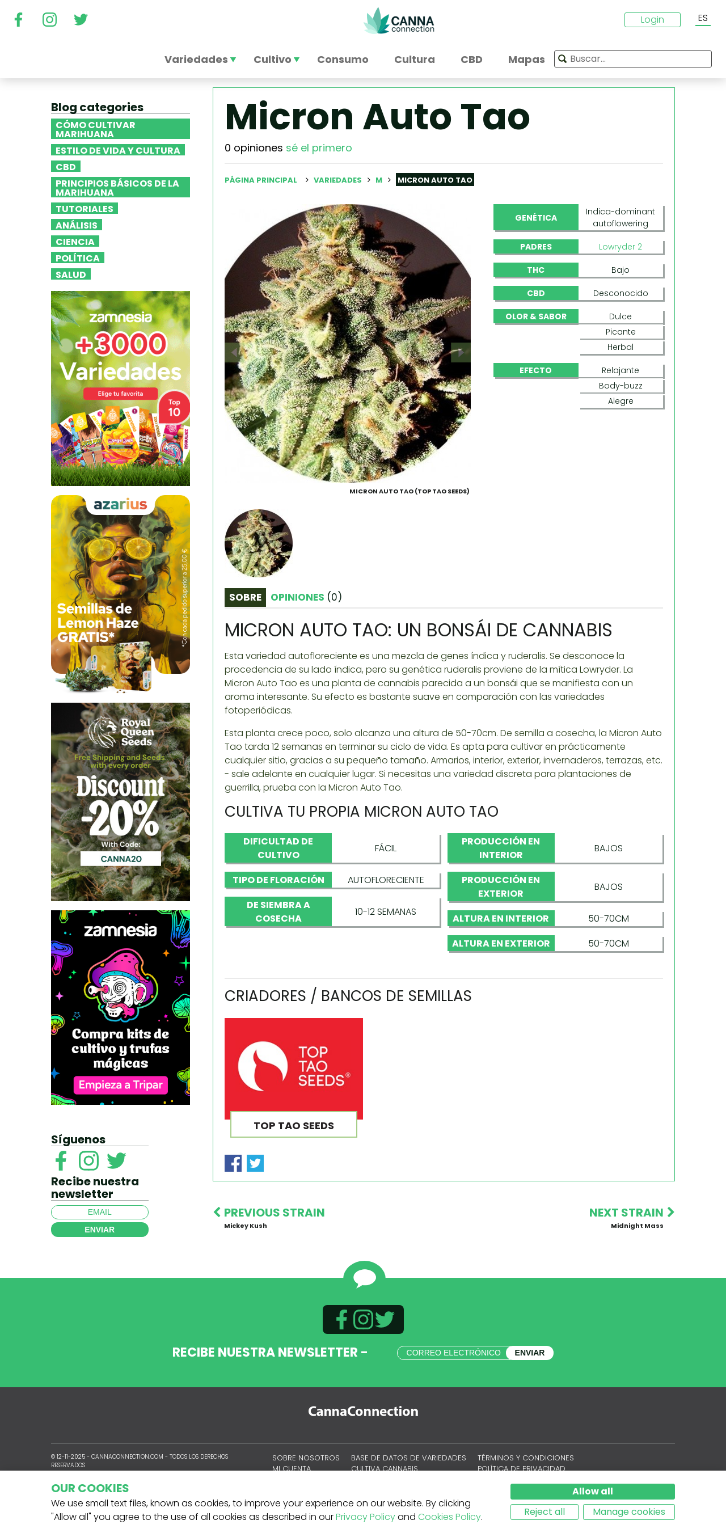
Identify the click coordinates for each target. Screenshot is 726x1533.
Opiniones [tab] (306, 597)
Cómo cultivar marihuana (96, 129)
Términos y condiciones (526, 1457)
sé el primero (319, 148)
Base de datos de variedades (408, 1457)
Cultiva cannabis (384, 1468)
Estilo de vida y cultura (118, 149)
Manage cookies (629, 1511)
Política (78, 257)
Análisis (77, 224)
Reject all (544, 1511)
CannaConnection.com (398, 20)
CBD (66, 166)
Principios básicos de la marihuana (117, 187)
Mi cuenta (291, 1468)
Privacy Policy (365, 1516)
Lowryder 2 (620, 246)
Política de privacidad (521, 1468)
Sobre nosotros (306, 1457)
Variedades (339, 180)
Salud (71, 274)
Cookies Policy (449, 1516)
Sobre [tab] (245, 597)
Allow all (592, 1491)
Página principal (261, 180)
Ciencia (75, 241)
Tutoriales (84, 208)
